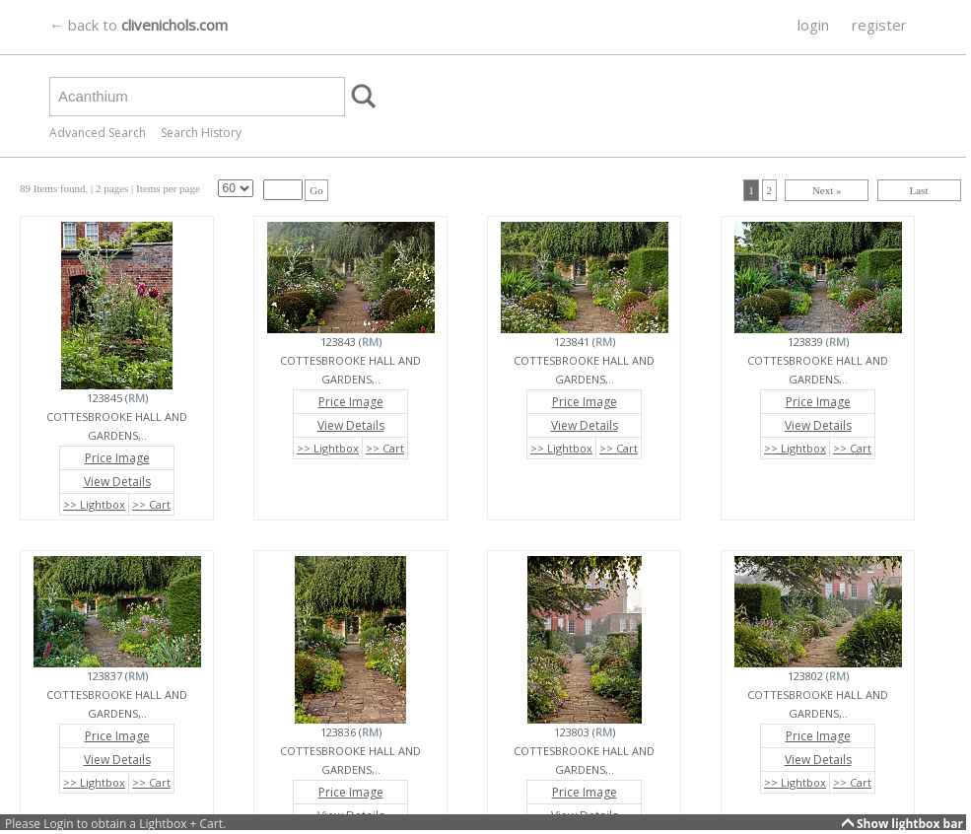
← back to (138, 25)
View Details (117, 481)
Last (919, 190)
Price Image (117, 458)
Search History (201, 132)
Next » (827, 190)
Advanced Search (97, 132)
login (813, 25)
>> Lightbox (94, 504)
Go (316, 190)
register (879, 25)
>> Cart (151, 504)
